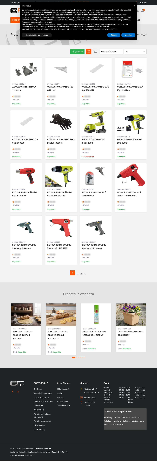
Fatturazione (62, 401)
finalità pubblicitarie (48, 20)
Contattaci (38, 406)
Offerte (77, 51)
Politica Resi (39, 410)
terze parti (59, 15)
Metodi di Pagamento (43, 393)
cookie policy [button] (99, 12)
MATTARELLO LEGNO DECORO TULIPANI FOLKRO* (23, 335)
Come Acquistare (41, 397)
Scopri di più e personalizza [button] (37, 35)
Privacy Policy (39, 425)
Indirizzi (60, 397)
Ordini (59, 393)
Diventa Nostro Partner (43, 401)
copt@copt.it (90, 397)
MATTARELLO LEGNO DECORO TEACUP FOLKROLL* (57, 335)
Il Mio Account (63, 389)
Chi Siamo (38, 389)
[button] (73, 358)
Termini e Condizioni (42, 421)
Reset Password (63, 406)
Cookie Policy (39, 429)
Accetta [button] (128, 35)
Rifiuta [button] (114, 35)
